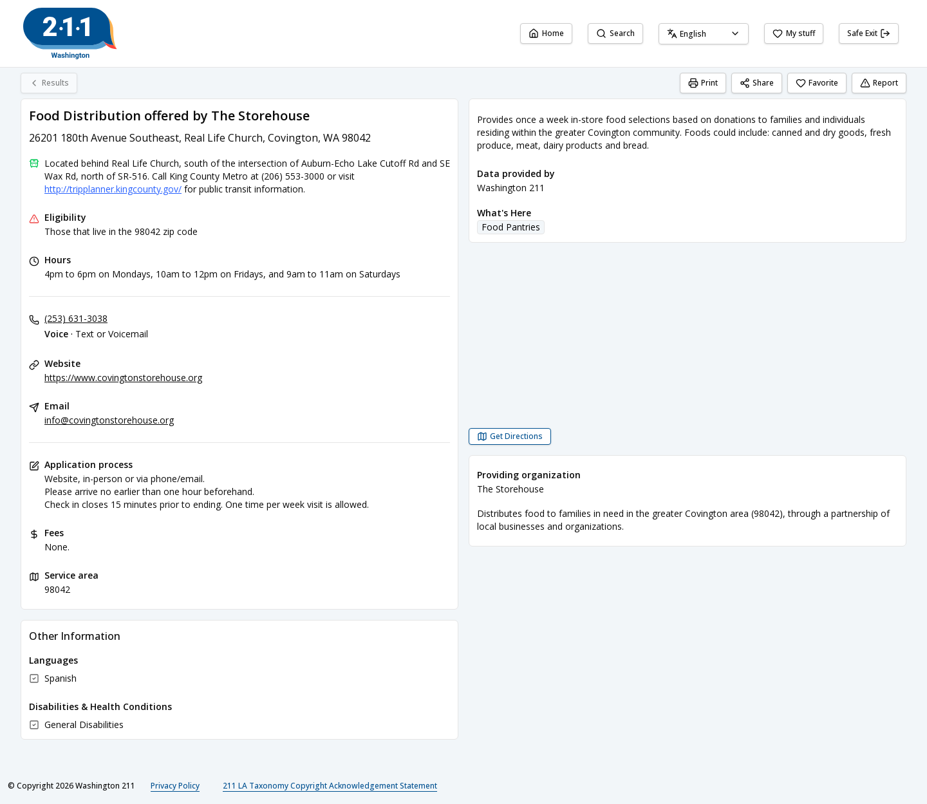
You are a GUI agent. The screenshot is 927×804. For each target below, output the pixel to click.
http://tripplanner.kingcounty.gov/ (113, 189)
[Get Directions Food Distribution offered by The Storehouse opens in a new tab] (510, 436)
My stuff (793, 33)
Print (703, 82)
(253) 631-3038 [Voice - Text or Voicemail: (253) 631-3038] (76, 318)
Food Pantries (511, 227)
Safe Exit (868, 33)
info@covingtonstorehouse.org (109, 420)
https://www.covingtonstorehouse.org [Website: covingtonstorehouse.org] (123, 377)
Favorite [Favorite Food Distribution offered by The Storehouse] (817, 82)
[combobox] (704, 33)
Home (546, 33)
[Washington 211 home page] (70, 33)
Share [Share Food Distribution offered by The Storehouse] (757, 82)
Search (615, 33)
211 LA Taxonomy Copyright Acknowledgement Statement (330, 785)
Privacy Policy (175, 785)
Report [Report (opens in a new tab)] (879, 82)
